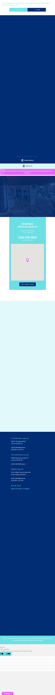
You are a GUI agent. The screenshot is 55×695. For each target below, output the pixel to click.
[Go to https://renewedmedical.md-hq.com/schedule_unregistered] (27, 486)
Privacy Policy (32, 640)
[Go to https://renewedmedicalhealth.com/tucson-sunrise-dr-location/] (27, 455)
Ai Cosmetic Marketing (45, 638)
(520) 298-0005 (13, 3)
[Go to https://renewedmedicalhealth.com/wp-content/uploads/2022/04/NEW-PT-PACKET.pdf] (27, 489)
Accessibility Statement (20, 640)
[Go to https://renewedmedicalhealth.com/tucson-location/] (27, 438)
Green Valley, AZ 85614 (18, 474)
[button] (27, 260)
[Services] (27, 166)
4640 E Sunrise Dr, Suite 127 (19, 458)
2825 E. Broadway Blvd (27, 230)
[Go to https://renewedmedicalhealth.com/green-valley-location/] (27, 469)
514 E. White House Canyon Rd (20, 472)
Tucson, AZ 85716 (27, 232)
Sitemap (40, 640)
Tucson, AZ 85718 (17, 460)
